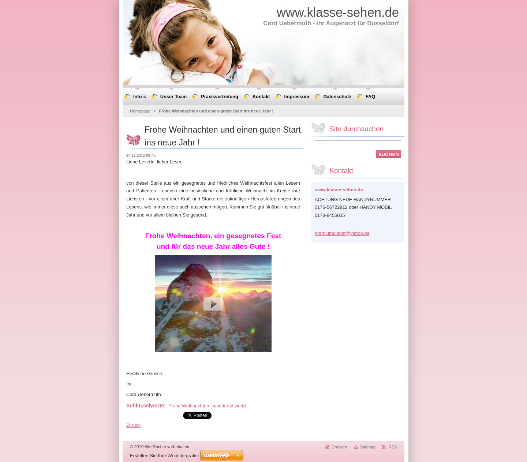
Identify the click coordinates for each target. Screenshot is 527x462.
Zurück (133, 425)
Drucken (339, 447)
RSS (392, 447)
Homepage (140, 111)
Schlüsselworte (145, 406)
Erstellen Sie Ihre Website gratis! (164, 455)
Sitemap (367, 447)
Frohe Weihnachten (188, 406)
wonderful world (229, 406)
